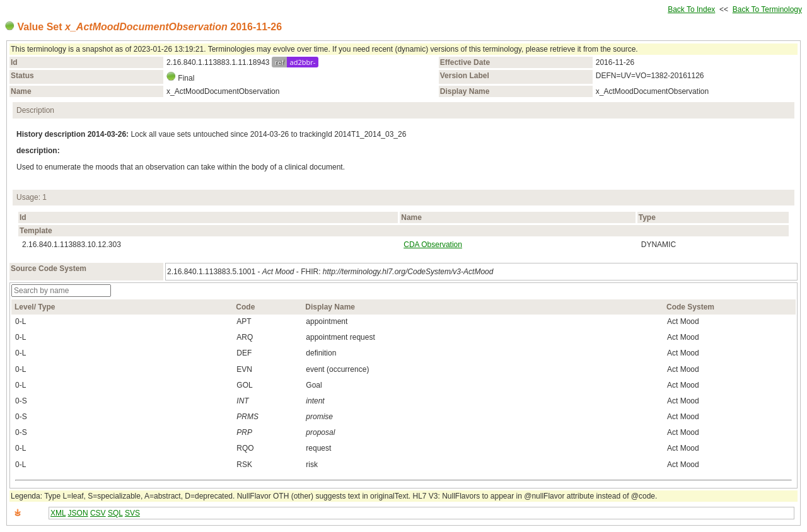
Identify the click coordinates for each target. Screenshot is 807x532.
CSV (98, 513)
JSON (78, 513)
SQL (115, 513)
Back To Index (691, 9)
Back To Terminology (767, 9)
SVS (132, 513)
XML (58, 513)
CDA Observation (433, 244)
